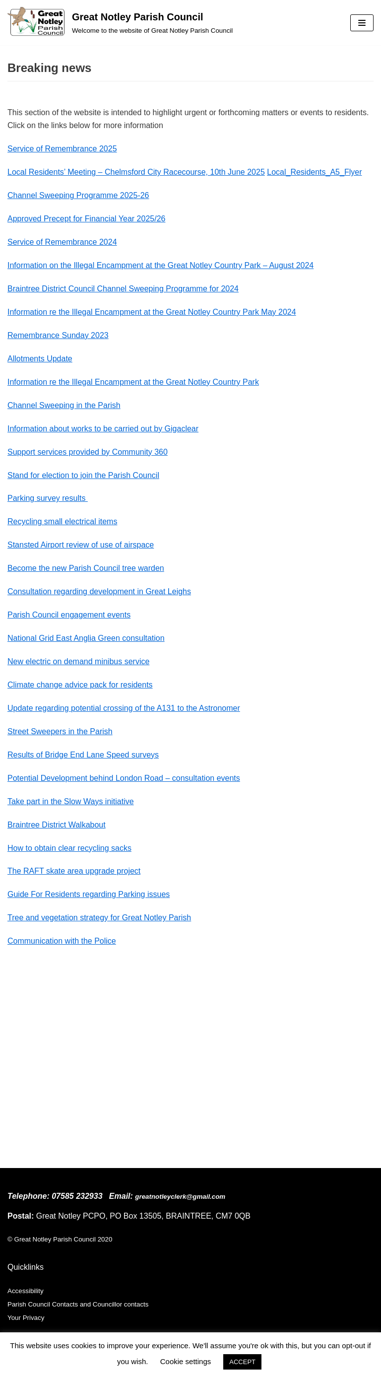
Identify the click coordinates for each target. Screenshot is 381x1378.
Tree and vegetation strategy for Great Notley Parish (99, 917)
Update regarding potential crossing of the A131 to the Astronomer (123, 708)
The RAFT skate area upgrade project (73, 871)
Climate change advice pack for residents (80, 685)
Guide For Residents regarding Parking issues (88, 894)
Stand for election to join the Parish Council (83, 475)
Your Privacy (25, 1317)
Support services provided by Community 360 (87, 452)
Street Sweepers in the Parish (60, 731)
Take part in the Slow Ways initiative (70, 801)
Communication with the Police (61, 941)
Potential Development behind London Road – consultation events (123, 778)
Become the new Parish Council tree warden (85, 568)
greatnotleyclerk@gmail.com (180, 1196)
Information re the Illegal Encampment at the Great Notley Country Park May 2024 (151, 312)
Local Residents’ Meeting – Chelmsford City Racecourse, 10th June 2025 (136, 172)
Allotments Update (39, 358)
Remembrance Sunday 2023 (58, 335)
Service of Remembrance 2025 (62, 148)
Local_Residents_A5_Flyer (314, 172)
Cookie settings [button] (185, 1361)
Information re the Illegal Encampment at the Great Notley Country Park (133, 382)
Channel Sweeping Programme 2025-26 (78, 195)
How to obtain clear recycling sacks (69, 848)
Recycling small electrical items (62, 521)
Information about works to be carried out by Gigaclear (102, 428)
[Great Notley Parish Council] (120, 22)
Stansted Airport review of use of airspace (80, 545)
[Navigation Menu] (362, 22)
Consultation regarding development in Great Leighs (99, 591)
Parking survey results (47, 498)
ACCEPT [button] (242, 1362)
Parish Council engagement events (68, 615)
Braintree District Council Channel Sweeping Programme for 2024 (123, 288)
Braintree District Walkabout (56, 825)
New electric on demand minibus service (78, 661)
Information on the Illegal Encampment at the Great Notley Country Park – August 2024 (160, 265)
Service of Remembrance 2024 (62, 242)
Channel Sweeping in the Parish (64, 405)
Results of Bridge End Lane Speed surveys (83, 755)
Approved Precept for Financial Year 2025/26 (86, 218)
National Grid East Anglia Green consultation (86, 638)
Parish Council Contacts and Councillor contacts (77, 1304)
